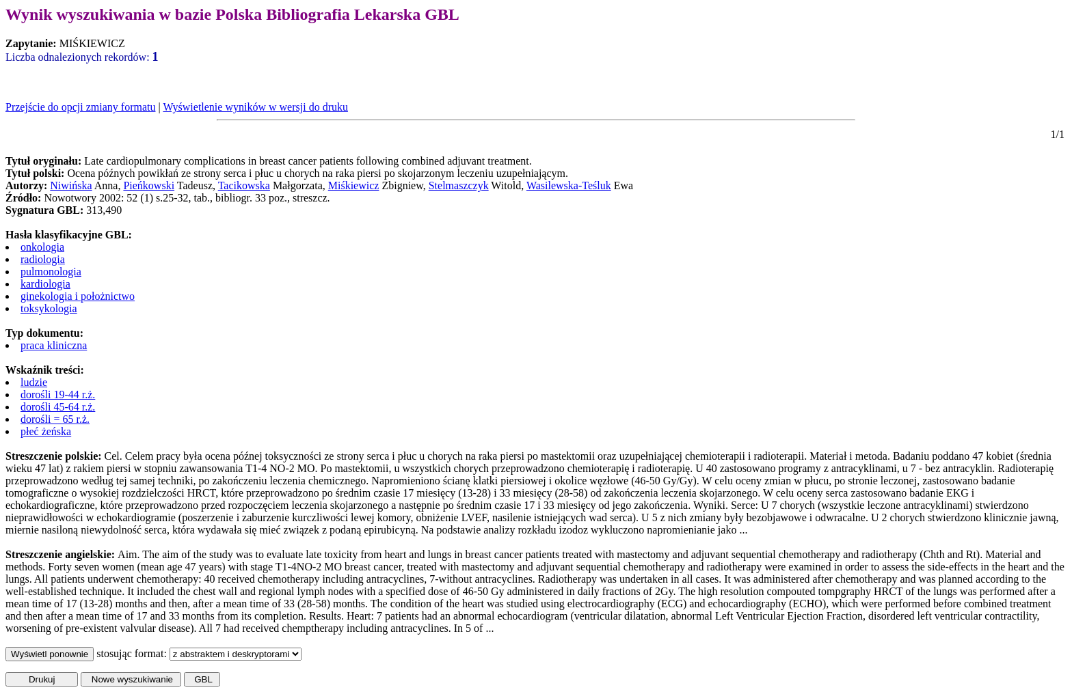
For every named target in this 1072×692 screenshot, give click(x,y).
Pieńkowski (148, 185)
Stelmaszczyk (459, 185)
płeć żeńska (46, 431)
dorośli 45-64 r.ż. (58, 407)
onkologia (42, 247)
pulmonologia (51, 271)
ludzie (34, 382)
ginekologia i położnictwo (78, 296)
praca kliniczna (54, 345)
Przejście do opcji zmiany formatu (80, 107)
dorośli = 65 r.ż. (55, 419)
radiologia (43, 259)
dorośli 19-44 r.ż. (58, 394)
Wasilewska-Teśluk (568, 185)
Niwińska (71, 185)
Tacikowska (244, 185)
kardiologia (45, 284)
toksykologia (49, 308)
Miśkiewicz (353, 185)
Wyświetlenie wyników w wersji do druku (255, 107)
